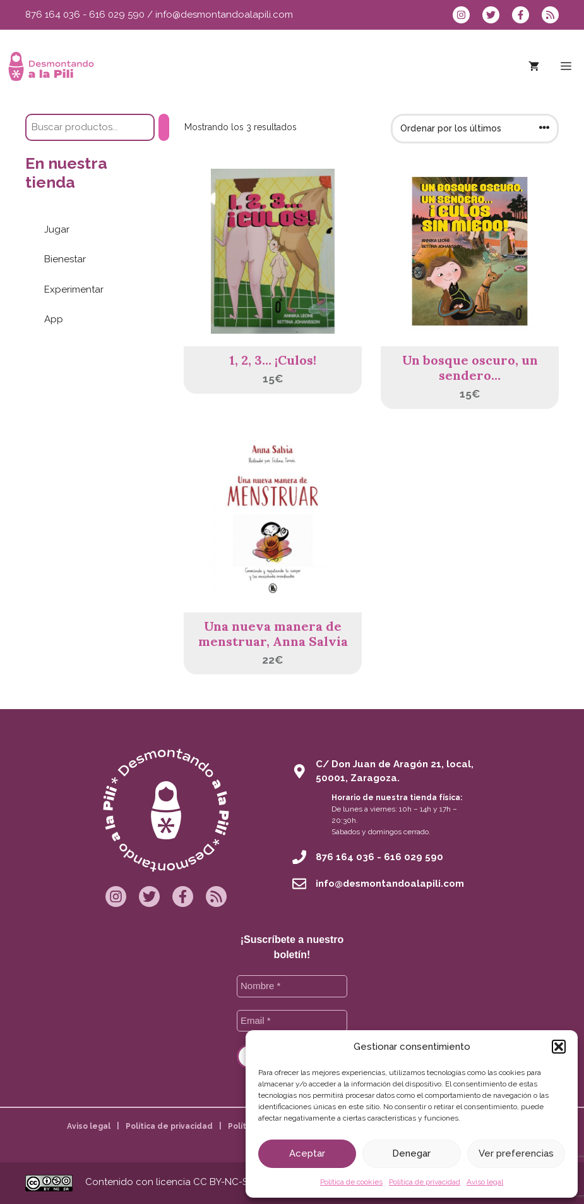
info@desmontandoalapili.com (224, 14)
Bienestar (65, 259)
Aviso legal (485, 1181)
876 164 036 (52, 14)
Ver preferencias (516, 1153)
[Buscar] (163, 127)
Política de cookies (351, 1181)
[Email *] (292, 1021)
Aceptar (307, 1153)
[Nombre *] (292, 986)
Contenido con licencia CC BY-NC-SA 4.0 (177, 1182)
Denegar (411, 1153)
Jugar (56, 229)
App (53, 319)
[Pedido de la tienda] (475, 128)
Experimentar (74, 289)
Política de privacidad (424, 1181)
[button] (558, 1046)
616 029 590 (117, 14)
